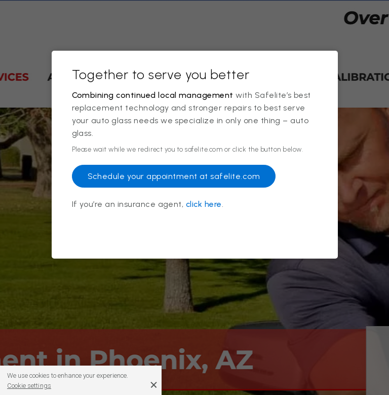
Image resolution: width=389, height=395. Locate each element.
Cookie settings (29, 385)
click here (204, 204)
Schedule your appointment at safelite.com (174, 176)
